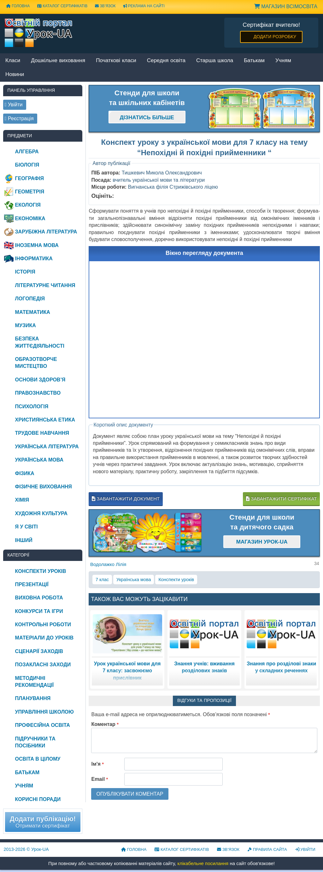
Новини (14, 74)
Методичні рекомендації (34, 681)
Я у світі (26, 526)
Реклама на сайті (144, 6)
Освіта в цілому (38, 759)
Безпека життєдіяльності (39, 342)
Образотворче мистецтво (36, 362)
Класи (12, 60)
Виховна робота (39, 597)
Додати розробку (275, 36)
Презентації (32, 584)
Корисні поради (38, 799)
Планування (33, 698)
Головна (18, 6)
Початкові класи (116, 60)
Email (99, 779)
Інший (23, 540)
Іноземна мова (37, 245)
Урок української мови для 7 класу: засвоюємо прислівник (127, 671)
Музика (25, 325)
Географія (29, 178)
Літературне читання (45, 285)
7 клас (102, 579)
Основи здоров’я (40, 379)
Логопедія (30, 298)
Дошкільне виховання (58, 60)
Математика (32, 312)
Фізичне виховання (43, 486)
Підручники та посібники (35, 742)
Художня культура (41, 513)
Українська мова (133, 579)
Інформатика (34, 258)
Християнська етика (45, 419)
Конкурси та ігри (39, 611)
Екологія (28, 205)
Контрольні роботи (43, 624)
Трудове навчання (42, 433)
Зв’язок (105, 6)
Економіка (30, 218)
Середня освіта (166, 60)
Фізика (24, 473)
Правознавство (38, 393)
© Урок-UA (26, 849)
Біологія (27, 165)
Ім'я (97, 764)
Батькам (254, 60)
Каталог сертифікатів (62, 6)
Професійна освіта (42, 725)
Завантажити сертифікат (281, 498)
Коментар (105, 724)
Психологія (32, 406)
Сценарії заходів (39, 651)
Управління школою (44, 712)
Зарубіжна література (46, 231)
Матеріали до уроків (44, 637)
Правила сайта (267, 849)
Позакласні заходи (43, 664)
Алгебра (27, 151)
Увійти (305, 849)
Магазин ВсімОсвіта (285, 6)
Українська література (47, 446)
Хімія (22, 500)
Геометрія (29, 191)
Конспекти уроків (176, 579)
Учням (283, 60)
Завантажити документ (126, 498)
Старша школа (214, 60)
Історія (25, 271)
